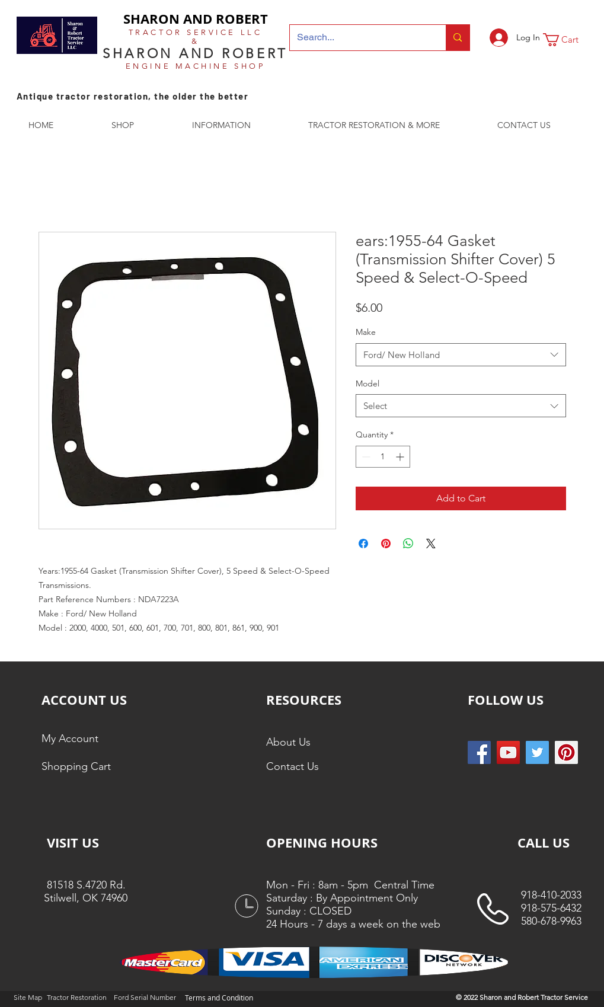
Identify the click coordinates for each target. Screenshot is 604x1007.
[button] (568, 39)
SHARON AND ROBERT (195, 18)
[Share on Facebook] (363, 543)
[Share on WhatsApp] (408, 543)
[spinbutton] (383, 456)
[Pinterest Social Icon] (566, 752)
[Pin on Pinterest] (386, 543)
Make (366, 332)
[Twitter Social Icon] (537, 752)
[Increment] (401, 456)
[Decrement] (364, 456)
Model (367, 383)
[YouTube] (508, 752)
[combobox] (461, 354)
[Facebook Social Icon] (479, 752)
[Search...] (359, 37)
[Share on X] (431, 543)
